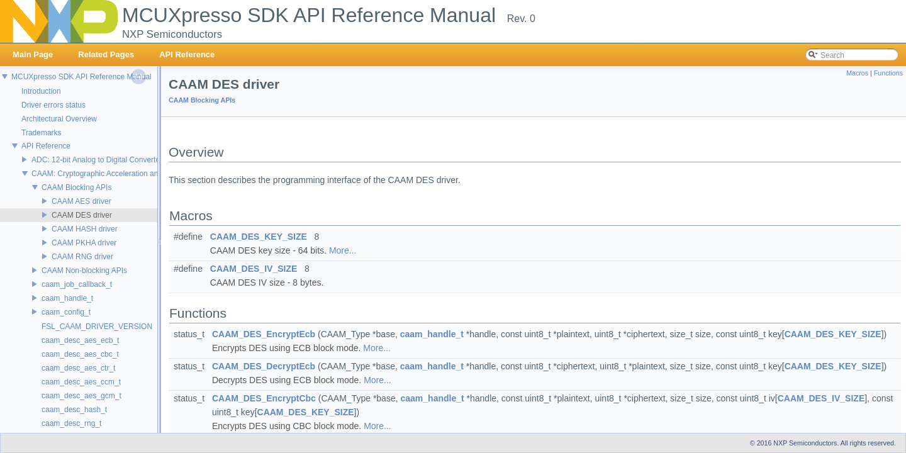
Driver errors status (53, 105)
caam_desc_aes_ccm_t (81, 382)
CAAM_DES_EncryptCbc (264, 398)
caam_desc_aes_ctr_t (78, 368)
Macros (857, 73)
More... (343, 250)
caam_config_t (66, 312)
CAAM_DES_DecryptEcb (263, 366)
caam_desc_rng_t (71, 423)
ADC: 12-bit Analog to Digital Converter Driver (107, 159)
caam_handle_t (67, 298)
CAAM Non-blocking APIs (84, 270)
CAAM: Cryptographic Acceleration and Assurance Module (128, 173)
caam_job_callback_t (77, 284)
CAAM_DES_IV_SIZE (253, 269)
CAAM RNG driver (82, 256)
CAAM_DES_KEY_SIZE (258, 237)
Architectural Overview (59, 119)
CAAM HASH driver (85, 229)
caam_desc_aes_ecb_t (80, 340)
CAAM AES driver (81, 201)
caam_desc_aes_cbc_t (80, 354)
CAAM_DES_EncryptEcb (263, 334)
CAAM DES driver (82, 215)
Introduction (41, 91)
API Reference (45, 146)
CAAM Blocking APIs (76, 187)
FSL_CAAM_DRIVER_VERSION (97, 326)
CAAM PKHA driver (84, 242)
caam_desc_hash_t (74, 409)
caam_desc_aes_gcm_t (81, 395)
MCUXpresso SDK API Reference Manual (81, 76)
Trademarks (41, 132)
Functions (888, 73)
